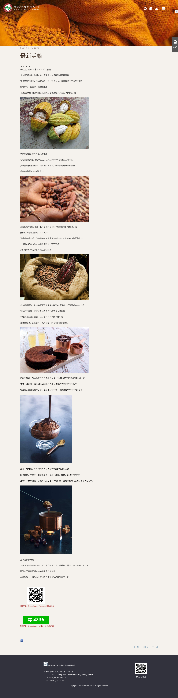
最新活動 (36, 48)
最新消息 (29, 48)
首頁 (23, 48)
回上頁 (145, 647)
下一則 (155, 647)
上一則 (136, 647)
